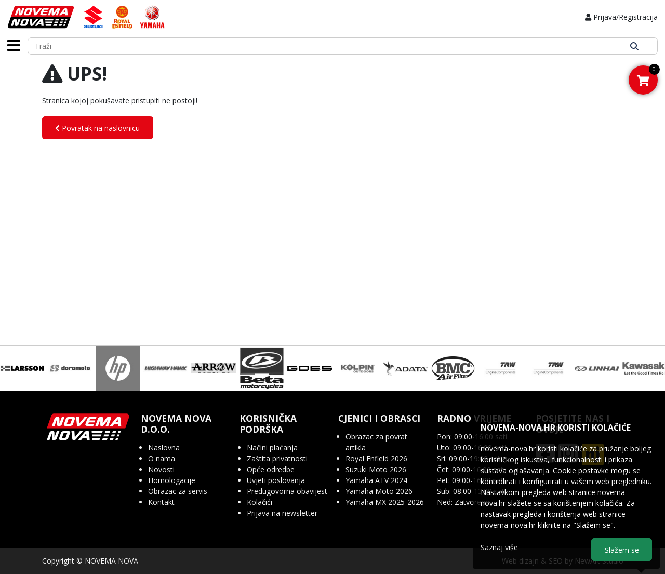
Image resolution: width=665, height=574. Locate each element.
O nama (161, 458)
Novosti (161, 469)
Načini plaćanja (272, 447)
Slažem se (622, 550)
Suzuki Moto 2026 (375, 469)
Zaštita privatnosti (277, 458)
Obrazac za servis (177, 491)
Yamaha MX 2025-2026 (384, 502)
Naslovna (164, 447)
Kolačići (259, 502)
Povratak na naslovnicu (97, 128)
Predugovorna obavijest (287, 491)
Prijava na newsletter (282, 513)
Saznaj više (499, 547)
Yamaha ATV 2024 (376, 480)
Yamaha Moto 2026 (379, 491)
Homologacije (171, 480)
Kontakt (161, 502)
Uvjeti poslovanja (276, 480)
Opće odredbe (271, 469)
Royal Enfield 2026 (376, 458)
